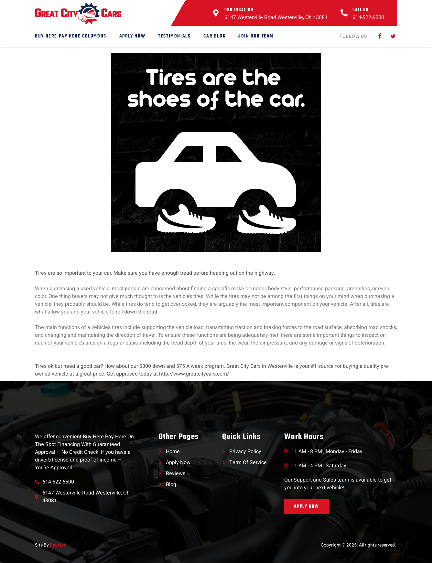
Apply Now (132, 36)
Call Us (360, 10)
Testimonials (174, 36)
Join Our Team (256, 36)
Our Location (239, 10)
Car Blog (214, 36)
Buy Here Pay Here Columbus (70, 36)
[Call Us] (344, 12)
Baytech (58, 545)
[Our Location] (216, 12)
